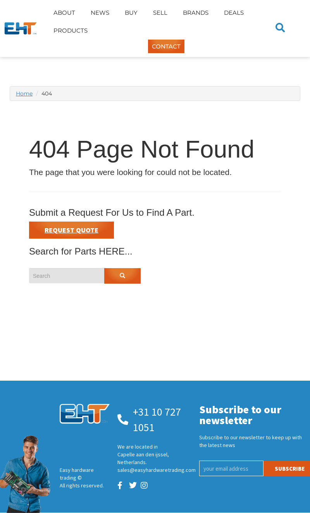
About (64, 12)
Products (70, 30)
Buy (131, 12)
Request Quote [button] (71, 229)
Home (24, 93)
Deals (234, 12)
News (100, 12)
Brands (195, 12)
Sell (160, 12)
